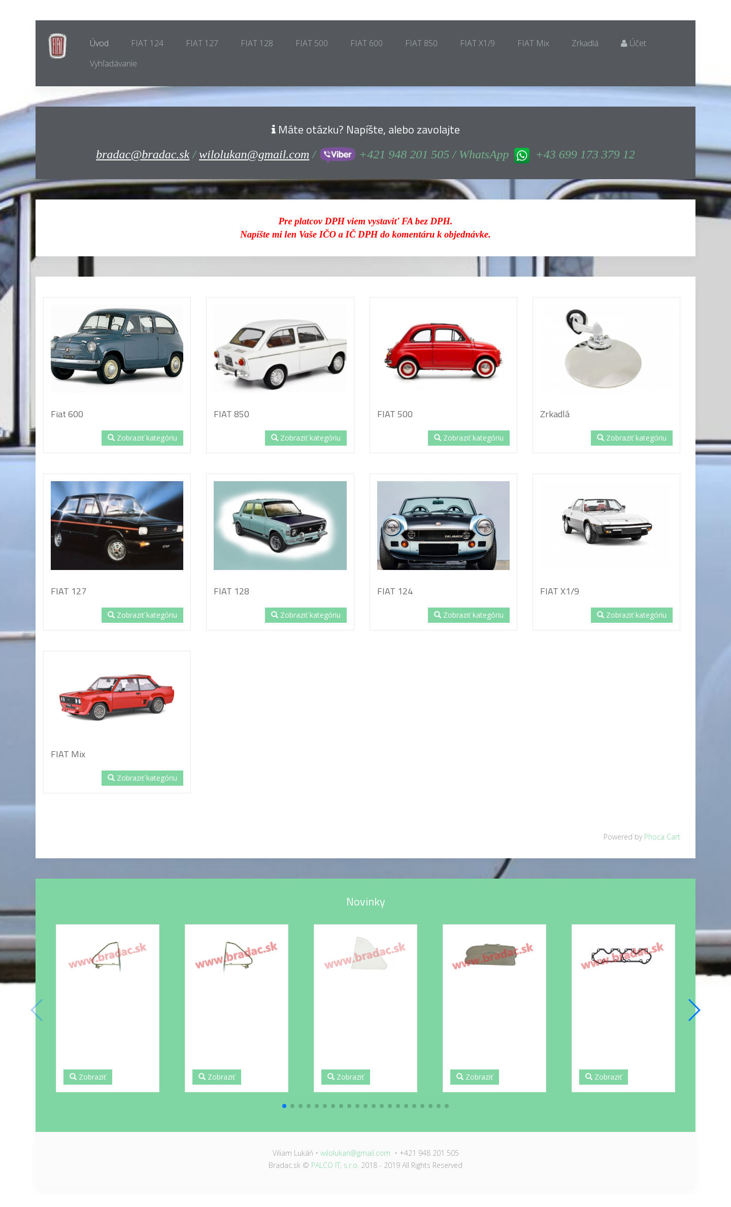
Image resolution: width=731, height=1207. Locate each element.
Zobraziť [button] (88, 1077)
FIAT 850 (421, 43)
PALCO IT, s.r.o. (335, 1165)
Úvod (99, 43)
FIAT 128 (257, 43)
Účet (633, 43)
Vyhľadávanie (113, 63)
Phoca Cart (662, 837)
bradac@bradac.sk (142, 154)
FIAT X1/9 (477, 43)
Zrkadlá (585, 43)
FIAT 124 (147, 43)
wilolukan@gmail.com (254, 154)
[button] (284, 1106)
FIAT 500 (311, 43)
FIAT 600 (366, 43)
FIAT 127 (202, 43)
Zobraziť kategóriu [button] (142, 438)
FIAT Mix (533, 43)
